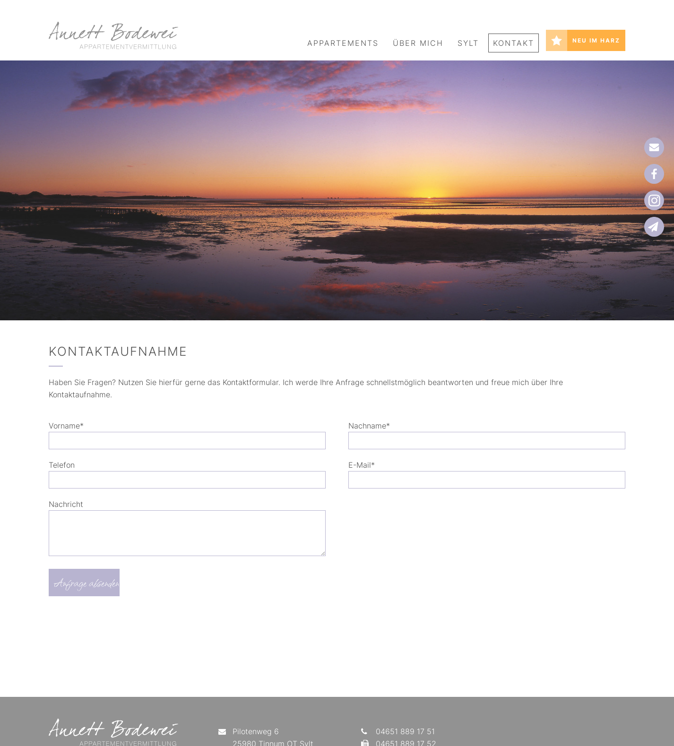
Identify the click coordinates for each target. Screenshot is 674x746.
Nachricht (66, 504)
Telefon (62, 465)
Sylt (468, 43)
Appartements (343, 43)
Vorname (66, 425)
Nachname (369, 425)
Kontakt (513, 43)
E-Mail (361, 465)
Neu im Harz (596, 40)
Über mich (418, 43)
